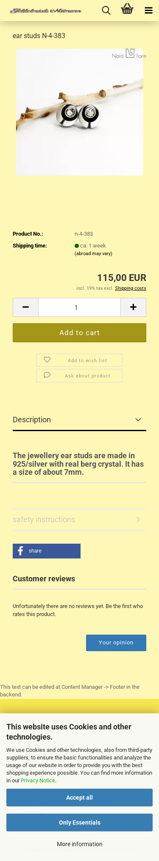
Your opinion (116, 642)
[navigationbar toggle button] (148, 10)
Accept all (79, 797)
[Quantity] (79, 307)
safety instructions (44, 519)
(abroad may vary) (93, 253)
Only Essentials (79, 822)
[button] (25, 307)
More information (80, 844)
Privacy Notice (38, 780)
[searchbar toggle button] (106, 10)
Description (32, 419)
